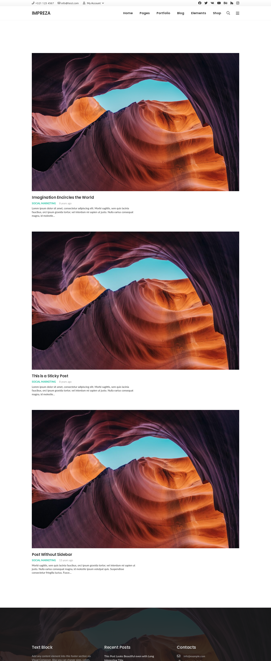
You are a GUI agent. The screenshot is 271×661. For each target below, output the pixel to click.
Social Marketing (44, 203)
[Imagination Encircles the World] (135, 54)
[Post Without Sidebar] (135, 411)
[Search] (228, 13)
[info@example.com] (180, 656)
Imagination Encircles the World (63, 197)
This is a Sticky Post (50, 376)
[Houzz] (231, 2)
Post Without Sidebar (52, 554)
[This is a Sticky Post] (135, 233)
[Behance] (225, 2)
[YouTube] (219, 2)
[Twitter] (206, 2)
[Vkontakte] (212, 2)
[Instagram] (237, 3)
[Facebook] (199, 2)
